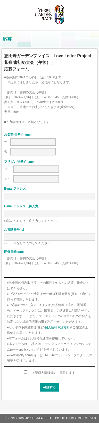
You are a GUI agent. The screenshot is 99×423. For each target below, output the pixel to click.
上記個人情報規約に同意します (49, 373)
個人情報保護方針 (57, 327)
